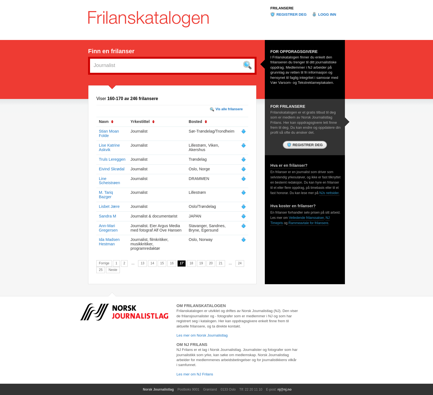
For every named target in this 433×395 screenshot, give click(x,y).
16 (171, 263)
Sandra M (107, 216)
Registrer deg (291, 14)
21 (220, 263)
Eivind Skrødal (112, 169)
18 (191, 263)
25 (100, 270)
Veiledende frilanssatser (306, 218)
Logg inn (327, 14)
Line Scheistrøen (109, 180)
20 (211, 263)
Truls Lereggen (112, 159)
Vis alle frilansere (229, 109)
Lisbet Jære (109, 206)
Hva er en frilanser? (288, 165)
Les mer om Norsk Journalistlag (202, 335)
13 (142, 263)
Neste (113, 270)
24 (240, 263)
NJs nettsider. (329, 193)
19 (201, 263)
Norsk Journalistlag (158, 389)
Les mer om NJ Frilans (194, 374)
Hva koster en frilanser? (293, 206)
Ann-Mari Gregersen (108, 228)
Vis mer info (243, 131)
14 (152, 263)
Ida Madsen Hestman (109, 241)
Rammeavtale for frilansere (308, 223)
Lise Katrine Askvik (109, 147)
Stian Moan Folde (109, 133)
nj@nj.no (285, 389)
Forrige (104, 263)
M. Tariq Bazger (106, 194)
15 (162, 263)
